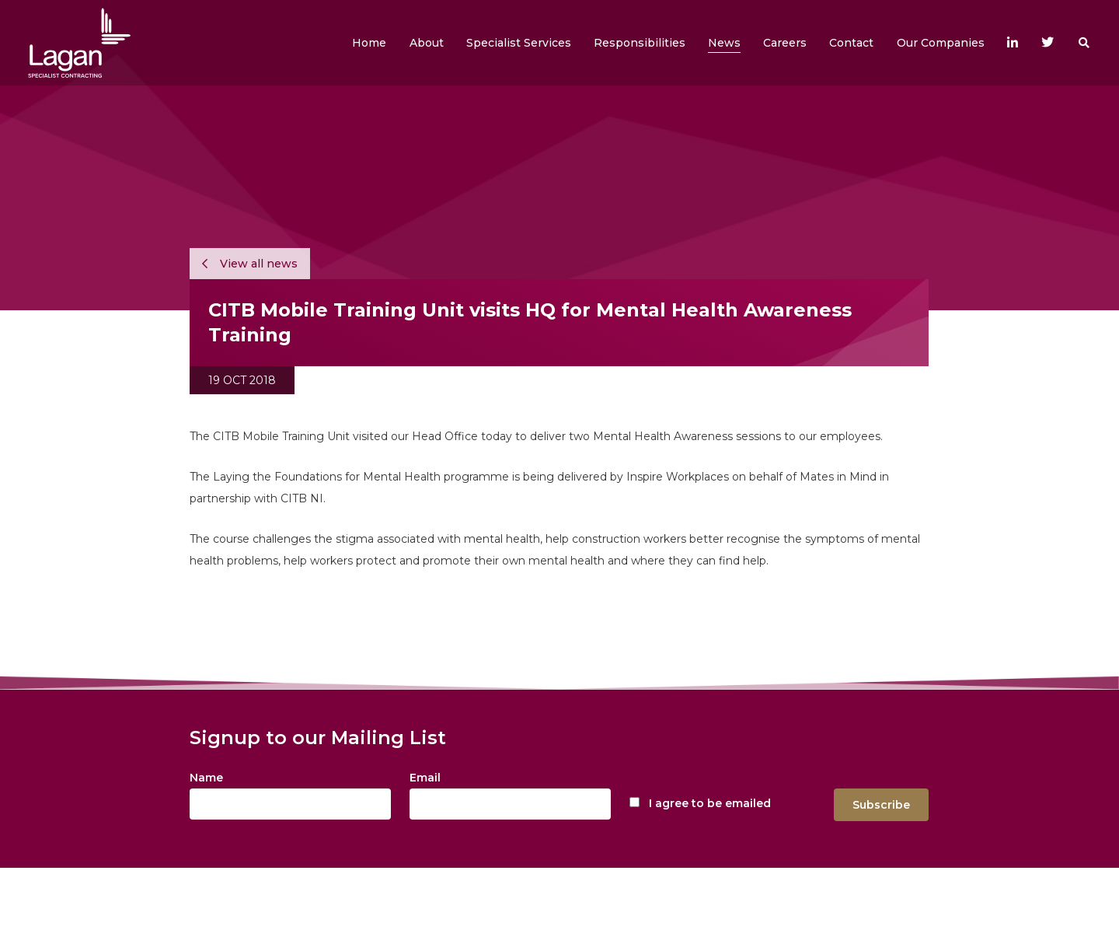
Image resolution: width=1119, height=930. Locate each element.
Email (425, 778)
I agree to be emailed (710, 803)
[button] (427, 43)
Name (206, 778)
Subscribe (881, 805)
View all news (250, 264)
